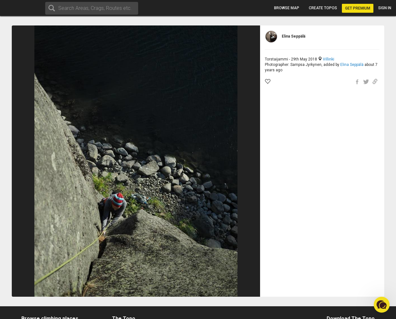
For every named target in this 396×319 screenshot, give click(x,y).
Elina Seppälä (352, 64)
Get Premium (357, 8)
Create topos (323, 8)
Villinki (328, 59)
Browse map (286, 8)
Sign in (384, 8)
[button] (382, 305)
